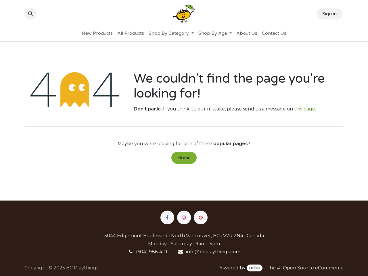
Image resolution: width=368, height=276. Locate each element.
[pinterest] (201, 217)
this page (304, 109)
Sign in (329, 14)
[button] (30, 14)
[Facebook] (167, 217)
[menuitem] (97, 33)
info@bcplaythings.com (213, 251)
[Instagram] (184, 217)
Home (184, 158)
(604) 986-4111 (151, 251)
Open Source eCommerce (313, 268)
